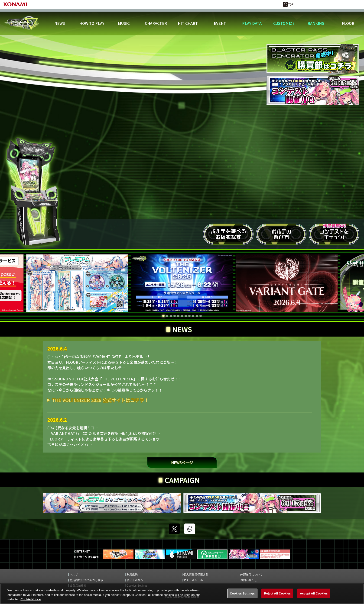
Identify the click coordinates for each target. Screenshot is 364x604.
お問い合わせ (248, 580)
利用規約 (132, 574)
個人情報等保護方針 (195, 574)
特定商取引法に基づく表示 (86, 580)
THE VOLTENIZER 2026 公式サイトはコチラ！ (100, 400)
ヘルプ (74, 574)
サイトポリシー (136, 580)
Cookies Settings (242, 594)
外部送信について (251, 574)
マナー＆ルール (193, 580)
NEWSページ (182, 462)
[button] (163, 316)
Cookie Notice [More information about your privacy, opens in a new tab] (30, 600)
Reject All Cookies (277, 594)
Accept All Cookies (314, 594)
